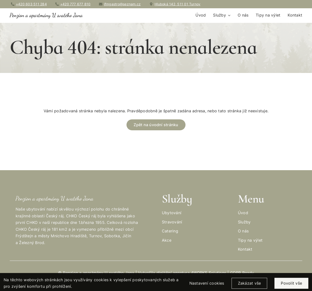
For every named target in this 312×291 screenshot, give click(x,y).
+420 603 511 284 (31, 4)
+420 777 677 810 (75, 4)
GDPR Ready (242, 272)
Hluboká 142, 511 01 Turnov (177, 4)
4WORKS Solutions (208, 272)
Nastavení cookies (206, 284)
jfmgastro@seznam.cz (122, 4)
